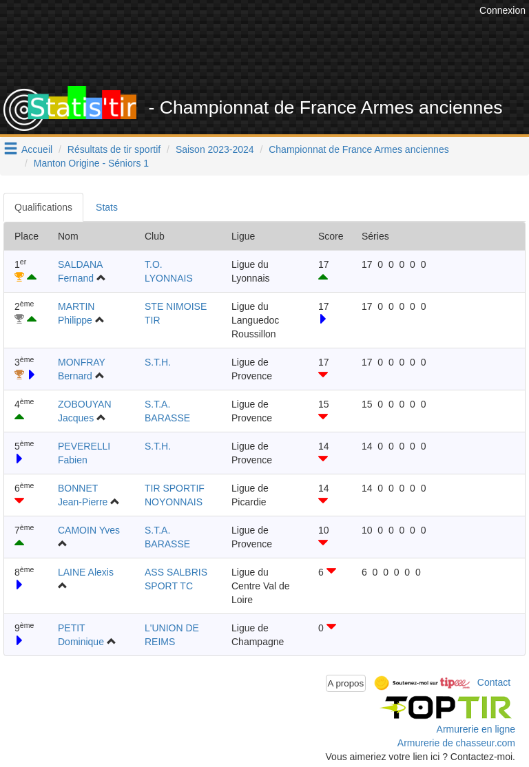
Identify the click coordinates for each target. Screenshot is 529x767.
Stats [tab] (107, 207)
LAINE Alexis (86, 572)
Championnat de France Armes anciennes (358, 149)
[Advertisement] (275, 52)
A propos (346, 683)
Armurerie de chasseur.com (456, 742)
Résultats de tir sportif (114, 149)
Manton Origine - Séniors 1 (91, 163)
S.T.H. (158, 362)
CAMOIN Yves (89, 530)
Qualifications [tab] (43, 207)
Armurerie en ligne (476, 729)
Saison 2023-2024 (215, 149)
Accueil (36, 149)
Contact (493, 682)
